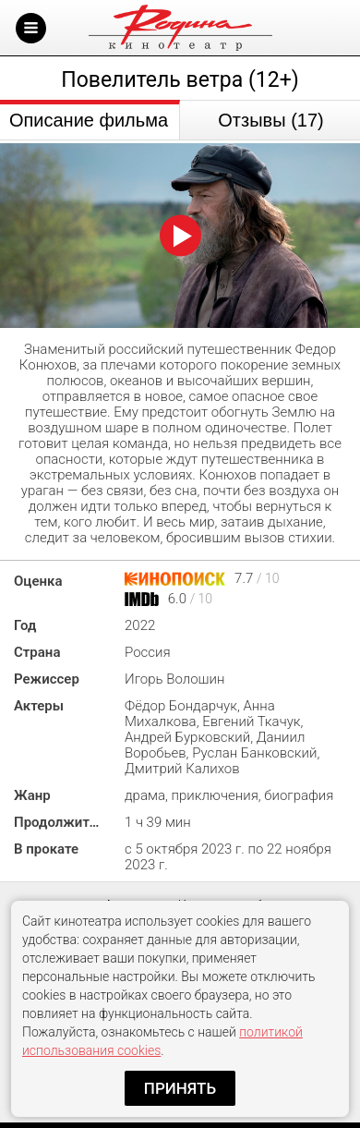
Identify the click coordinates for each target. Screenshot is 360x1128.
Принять (180, 1088)
